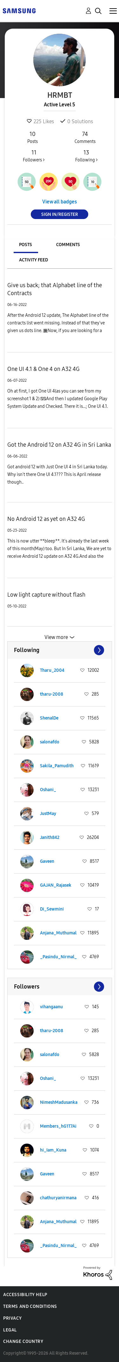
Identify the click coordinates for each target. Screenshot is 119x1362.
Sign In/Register (59, 214)
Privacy (12, 1318)
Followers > (33, 156)
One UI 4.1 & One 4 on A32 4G (43, 368)
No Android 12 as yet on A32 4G (46, 518)
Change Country (23, 1341)
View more (56, 637)
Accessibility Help (25, 1294)
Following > (86, 156)
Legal (10, 1330)
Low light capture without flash (46, 594)
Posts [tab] (25, 244)
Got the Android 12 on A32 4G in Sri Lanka (59, 444)
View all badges (59, 202)
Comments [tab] (68, 244)
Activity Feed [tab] (33, 260)
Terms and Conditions (30, 1306)
